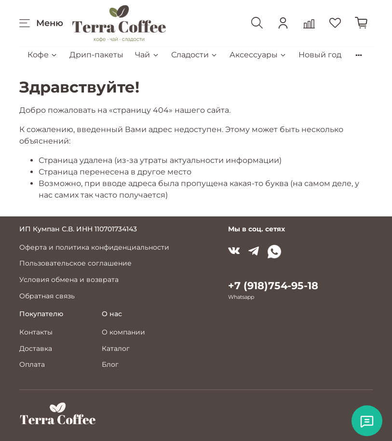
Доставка (35, 348)
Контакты (36, 332)
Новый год (319, 54)
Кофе (42, 54)
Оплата (32, 364)
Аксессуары (258, 54)
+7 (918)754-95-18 (273, 286)
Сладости (194, 54)
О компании (123, 332)
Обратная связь (47, 296)
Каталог (116, 348)
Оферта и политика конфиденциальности (94, 247)
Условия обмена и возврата (69, 279)
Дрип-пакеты (96, 54)
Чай (147, 54)
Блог (110, 364)
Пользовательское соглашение (75, 263)
